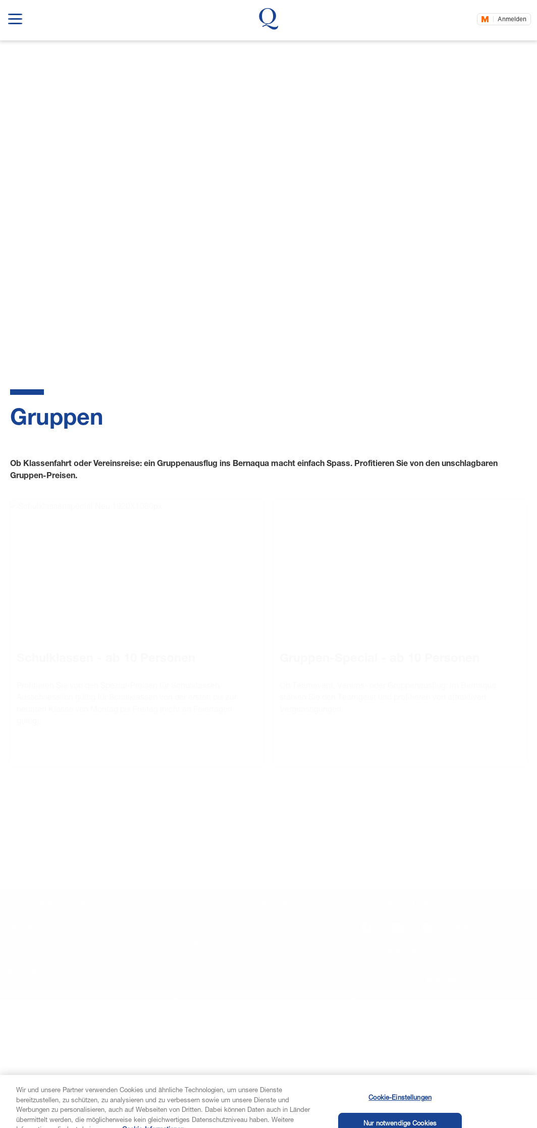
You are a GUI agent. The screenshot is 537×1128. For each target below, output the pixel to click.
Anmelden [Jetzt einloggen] (512, 19)
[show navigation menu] (15, 17)
